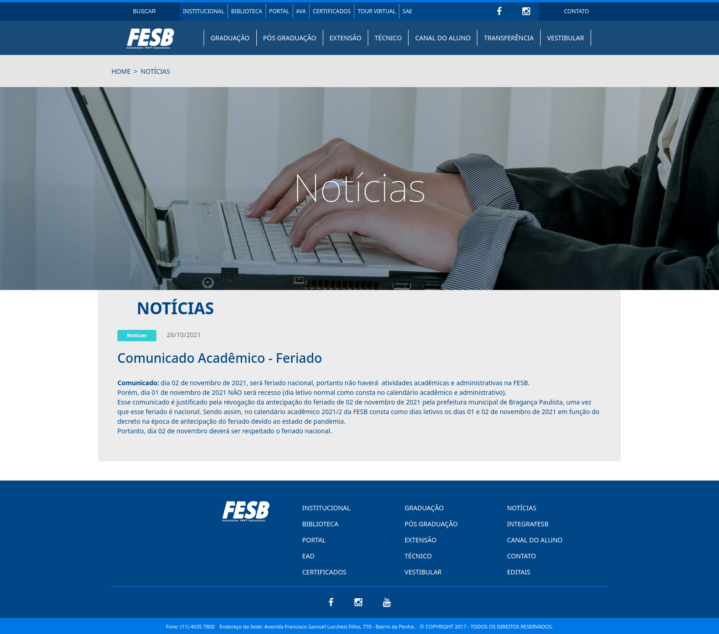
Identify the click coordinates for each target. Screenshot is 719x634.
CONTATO (576, 11)
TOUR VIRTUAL (377, 11)
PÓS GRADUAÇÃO (289, 37)
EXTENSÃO (345, 37)
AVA (301, 11)
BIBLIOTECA (246, 11)
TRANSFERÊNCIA (509, 37)
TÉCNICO (388, 37)
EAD (308, 556)
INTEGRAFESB (528, 523)
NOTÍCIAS (521, 507)
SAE (407, 11)
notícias (155, 71)
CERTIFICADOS (332, 11)
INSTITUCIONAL (203, 11)
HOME (121, 71)
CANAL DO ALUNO (442, 37)
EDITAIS (519, 572)
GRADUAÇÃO (229, 37)
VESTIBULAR (565, 37)
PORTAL (279, 11)
